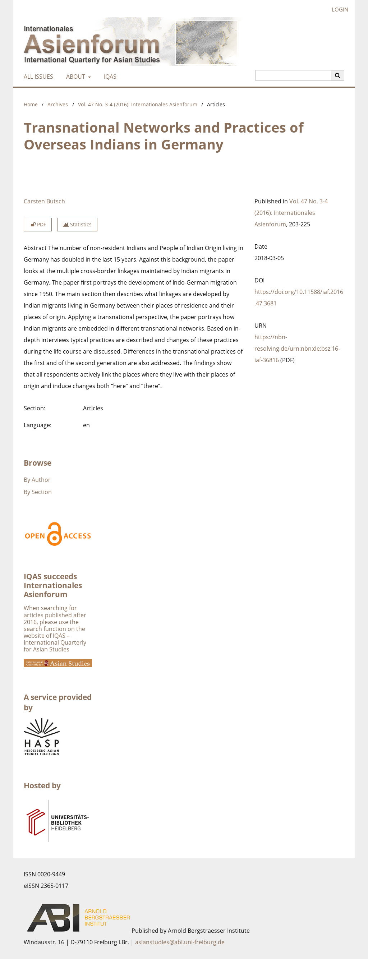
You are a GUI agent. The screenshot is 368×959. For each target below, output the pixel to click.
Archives (57, 104)
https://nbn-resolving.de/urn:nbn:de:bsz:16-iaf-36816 (297, 348)
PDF (37, 224)
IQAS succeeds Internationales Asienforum (53, 585)
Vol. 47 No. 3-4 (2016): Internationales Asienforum (137, 104)
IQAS (108, 76)
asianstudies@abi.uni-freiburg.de (180, 942)
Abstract (35, 248)
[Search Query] (293, 75)
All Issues (37, 76)
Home (31, 104)
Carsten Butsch (44, 201)
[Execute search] (337, 75)
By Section (38, 492)
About (75, 76)
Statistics (77, 224)
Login (337, 9)
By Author (37, 480)
